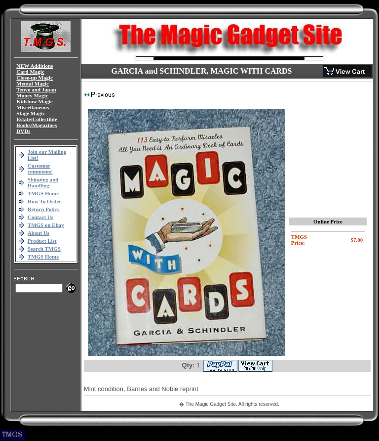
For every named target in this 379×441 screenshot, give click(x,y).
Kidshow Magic (34, 101)
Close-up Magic (34, 78)
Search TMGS (44, 249)
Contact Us (40, 217)
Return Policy (44, 209)
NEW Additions (34, 66)
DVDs (23, 131)
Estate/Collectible (36, 119)
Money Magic (32, 95)
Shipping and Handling (43, 182)
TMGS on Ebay (46, 225)
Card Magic (30, 72)
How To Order (44, 201)
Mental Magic (32, 84)
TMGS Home (43, 193)
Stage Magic (30, 113)
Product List (42, 241)
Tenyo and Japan (36, 89)
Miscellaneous (32, 107)
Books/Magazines (36, 125)
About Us (38, 233)
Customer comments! (40, 169)
